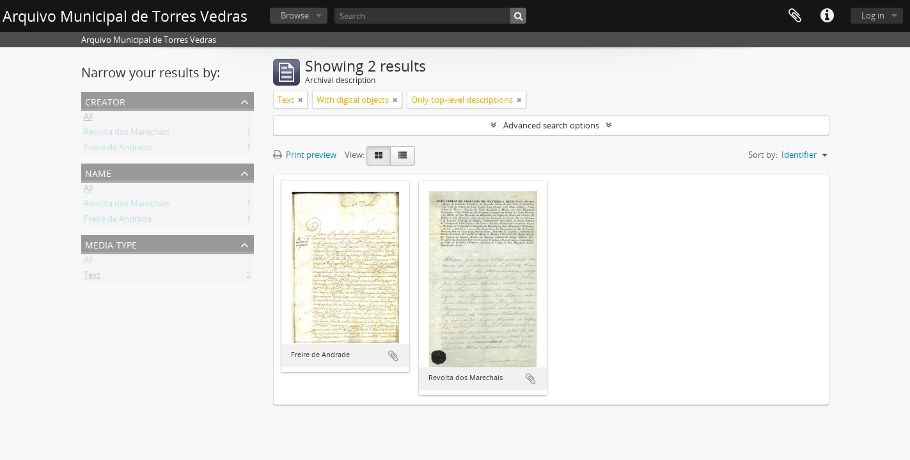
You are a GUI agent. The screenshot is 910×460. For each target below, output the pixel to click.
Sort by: (763, 154)
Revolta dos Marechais (126, 134)
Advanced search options (551, 125)
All (88, 119)
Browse (295, 15)
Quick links (827, 16)
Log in (872, 15)
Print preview (304, 154)
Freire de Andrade (118, 149)
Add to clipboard (393, 355)
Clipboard (795, 16)
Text (92, 277)
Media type (111, 243)
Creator (105, 100)
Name (98, 172)
